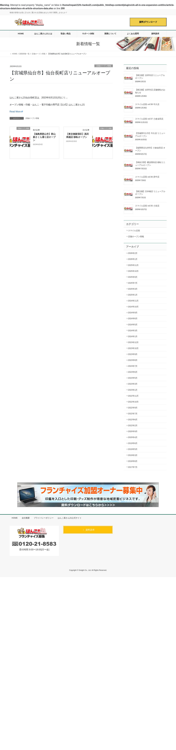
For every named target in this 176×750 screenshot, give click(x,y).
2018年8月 (133, 461)
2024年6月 (133, 318)
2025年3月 (133, 289)
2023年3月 (133, 384)
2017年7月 (133, 467)
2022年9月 (133, 408)
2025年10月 (133, 271)
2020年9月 (133, 431)
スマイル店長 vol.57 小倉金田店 (149, 119)
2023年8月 (133, 360)
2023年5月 (133, 378)
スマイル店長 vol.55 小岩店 (147, 206)
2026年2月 (133, 253)
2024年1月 (133, 336)
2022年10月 (133, 402)
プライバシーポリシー (44, 518)
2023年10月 (133, 348)
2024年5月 (133, 324)
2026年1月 (133, 259)
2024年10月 (133, 307)
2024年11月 (133, 301)
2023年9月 (133, 354)
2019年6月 (133, 443)
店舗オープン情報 (103, 66)
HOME (15, 518)
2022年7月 (133, 413)
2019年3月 (133, 455)
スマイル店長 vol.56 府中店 (147, 177)
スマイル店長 (134, 230)
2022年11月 (133, 396)
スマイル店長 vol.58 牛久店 (147, 104)
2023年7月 (133, 366)
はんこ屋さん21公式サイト (70, 518)
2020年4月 (133, 437)
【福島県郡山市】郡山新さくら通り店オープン (44, 137)
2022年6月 (133, 419)
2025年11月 (133, 265)
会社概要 (26, 518)
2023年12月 (133, 342)
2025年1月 (133, 295)
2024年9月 (133, 312)
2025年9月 (133, 277)
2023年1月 (133, 390)
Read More (15, 111)
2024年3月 (133, 330)
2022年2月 (133, 425)
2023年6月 (133, 372)
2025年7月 (133, 283)
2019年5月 (133, 449)
